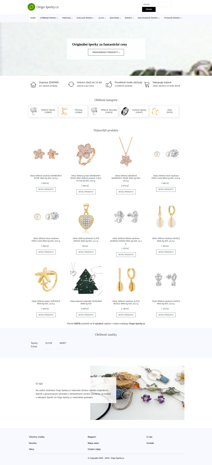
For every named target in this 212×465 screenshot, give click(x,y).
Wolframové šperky (148, 18)
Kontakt (150, 443)
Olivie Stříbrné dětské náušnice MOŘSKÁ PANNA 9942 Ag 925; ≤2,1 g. (126, 240)
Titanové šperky (172, 18)
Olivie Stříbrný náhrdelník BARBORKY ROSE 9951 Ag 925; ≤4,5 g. (126, 178)
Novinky (33, 443)
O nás (149, 437)
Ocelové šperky (85, 18)
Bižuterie (114, 18)
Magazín (92, 437)
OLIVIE (47, 343)
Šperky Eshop (33, 345)
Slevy (31, 449)
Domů (33, 18)
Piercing (66, 18)
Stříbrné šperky (48, 18)
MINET (62, 343)
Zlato (101, 18)
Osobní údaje (94, 449)
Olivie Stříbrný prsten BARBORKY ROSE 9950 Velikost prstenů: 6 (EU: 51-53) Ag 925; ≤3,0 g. (86, 178)
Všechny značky (37, 437)
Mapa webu (93, 443)
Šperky (128, 18)
